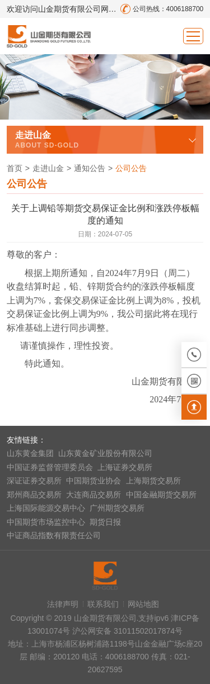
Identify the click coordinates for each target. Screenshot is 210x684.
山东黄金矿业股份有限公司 (105, 453)
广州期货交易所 (117, 508)
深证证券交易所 (34, 480)
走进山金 (48, 168)
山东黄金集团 (30, 453)
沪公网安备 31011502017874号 (127, 630)
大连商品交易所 (93, 494)
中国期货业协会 (93, 480)
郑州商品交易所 (34, 494)
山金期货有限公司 (49, 36)
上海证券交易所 (124, 467)
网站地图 (143, 604)
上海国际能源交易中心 (46, 508)
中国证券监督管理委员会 (50, 467)
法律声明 (62, 604)
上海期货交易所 (153, 480)
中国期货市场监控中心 (46, 521)
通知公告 (89, 168)
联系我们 (103, 604)
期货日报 (105, 521)
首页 (14, 168)
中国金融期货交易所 (161, 494)
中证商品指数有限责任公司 (54, 535)
